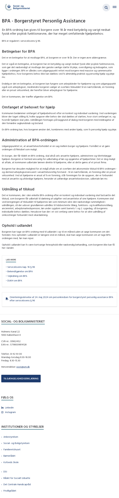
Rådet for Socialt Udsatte (16, 478)
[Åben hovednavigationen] (116, 7)
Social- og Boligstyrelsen (16, 443)
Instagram (10, 412)
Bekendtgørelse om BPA (20, 271)
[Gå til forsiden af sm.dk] (16, 8)
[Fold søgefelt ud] (106, 7)
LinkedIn (9, 407)
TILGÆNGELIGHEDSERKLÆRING (20, 378)
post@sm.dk (23, 366)
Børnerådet (9, 455)
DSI (5, 471)
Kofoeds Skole (11, 462)
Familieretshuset (11, 449)
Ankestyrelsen (10, 436)
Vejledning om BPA (17, 275)
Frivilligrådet (9, 490)
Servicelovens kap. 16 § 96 (21, 266)
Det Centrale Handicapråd (17, 484)
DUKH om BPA (14, 280)
